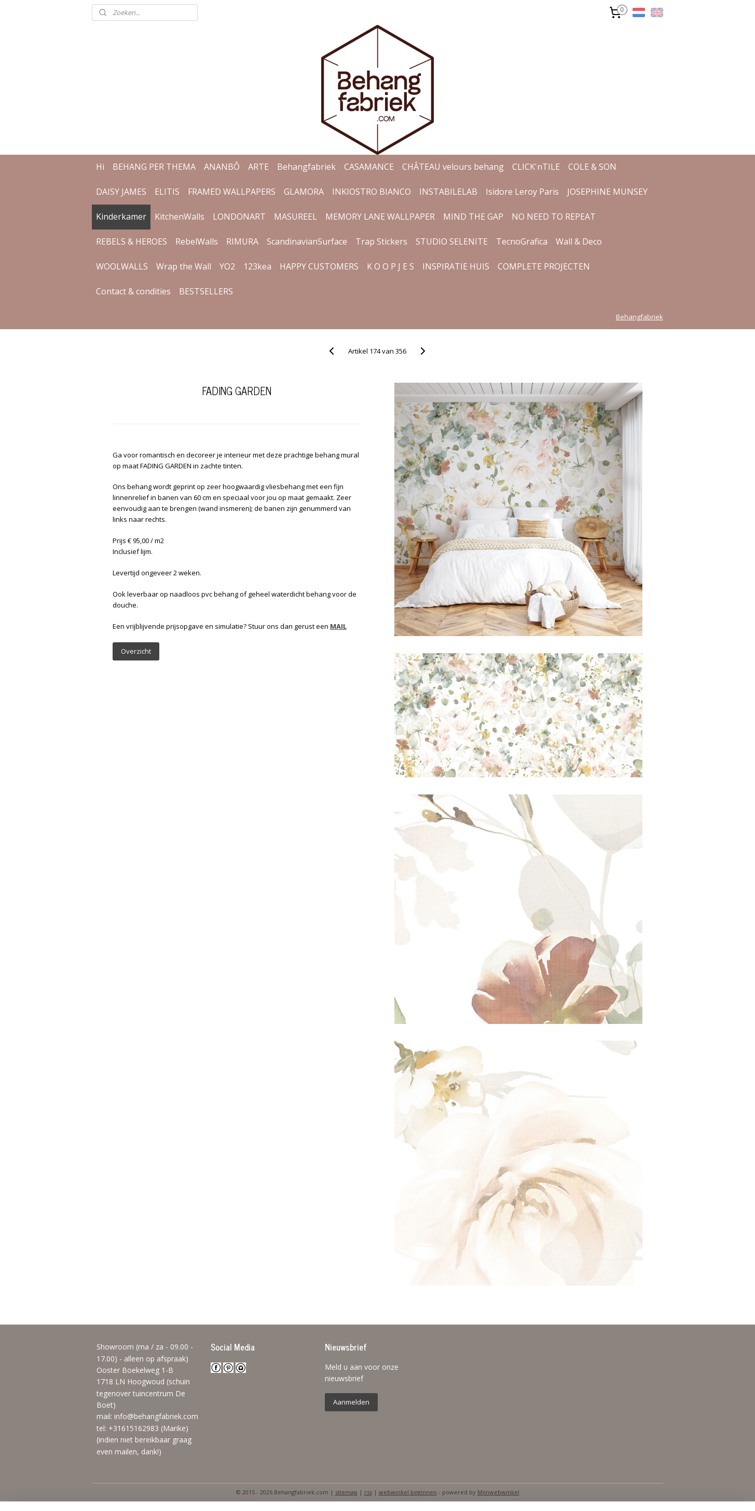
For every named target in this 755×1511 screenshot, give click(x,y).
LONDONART (239, 216)
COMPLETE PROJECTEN (544, 266)
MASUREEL (295, 216)
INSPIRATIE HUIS (455, 266)
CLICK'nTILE (536, 166)
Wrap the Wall (183, 266)
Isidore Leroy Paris (522, 191)
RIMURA (242, 241)
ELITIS (167, 191)
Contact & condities (133, 291)
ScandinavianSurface (307, 241)
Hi (100, 166)
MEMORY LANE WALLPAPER (380, 216)
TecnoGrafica (521, 241)
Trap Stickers (381, 241)
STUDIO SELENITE (452, 241)
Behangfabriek (306, 166)
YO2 (227, 266)
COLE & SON (592, 166)
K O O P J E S (390, 266)
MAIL (338, 626)
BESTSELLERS (206, 291)
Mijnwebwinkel (498, 1492)
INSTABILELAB (448, 191)
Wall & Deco (579, 241)
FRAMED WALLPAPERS (232, 191)
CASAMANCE (369, 166)
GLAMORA (304, 191)
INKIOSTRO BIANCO (371, 191)
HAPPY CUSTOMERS (319, 266)
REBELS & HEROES (131, 241)
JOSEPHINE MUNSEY (607, 191)
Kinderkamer (121, 216)
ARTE (258, 166)
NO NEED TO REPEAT (554, 216)
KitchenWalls (179, 216)
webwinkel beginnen (408, 1492)
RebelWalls (196, 241)
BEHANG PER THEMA (154, 166)
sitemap (346, 1492)
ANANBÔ (222, 166)
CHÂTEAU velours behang (453, 166)
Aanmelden (351, 1402)
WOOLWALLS (122, 266)
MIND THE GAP (473, 216)
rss (368, 1492)
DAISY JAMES (121, 191)
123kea (257, 266)
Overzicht (136, 651)
